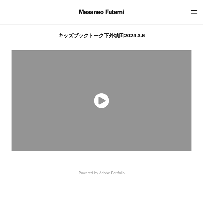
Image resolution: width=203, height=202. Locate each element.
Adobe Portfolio (112, 173)
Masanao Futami (101, 12)
